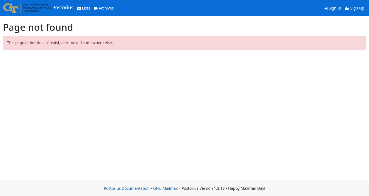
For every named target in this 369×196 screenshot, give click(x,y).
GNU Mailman (165, 188)
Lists (83, 8)
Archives (104, 8)
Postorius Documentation (127, 188)
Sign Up (354, 8)
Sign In (333, 8)
